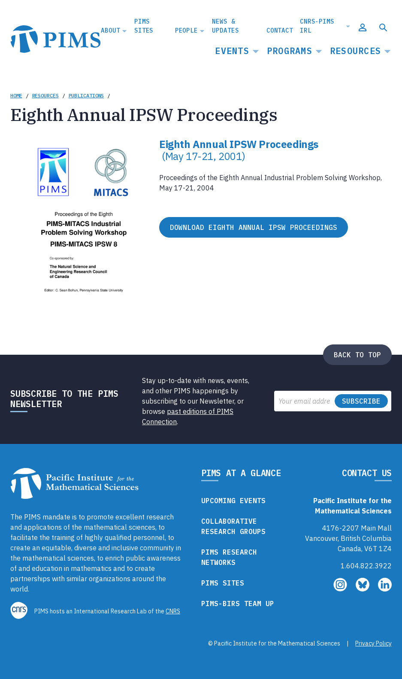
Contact (279, 30)
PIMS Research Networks (229, 557)
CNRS (173, 611)
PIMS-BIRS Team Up (237, 603)
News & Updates (225, 26)
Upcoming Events (233, 500)
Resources (355, 51)
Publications (86, 95)
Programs (289, 51)
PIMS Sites (143, 26)
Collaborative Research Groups (233, 526)
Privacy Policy (373, 643)
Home (16, 95)
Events (232, 51)
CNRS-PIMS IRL (317, 26)
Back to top (357, 354)
